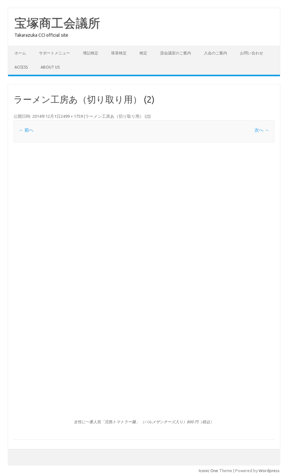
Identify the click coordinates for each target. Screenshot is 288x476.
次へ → (261, 130)
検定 (143, 53)
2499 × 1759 (72, 116)
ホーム (20, 53)
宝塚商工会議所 (57, 23)
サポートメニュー (54, 53)
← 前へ (26, 130)
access (21, 67)
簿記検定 (90, 53)
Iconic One (208, 470)
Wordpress (269, 470)
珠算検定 (119, 53)
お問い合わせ (251, 53)
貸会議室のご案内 (175, 53)
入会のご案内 (215, 53)
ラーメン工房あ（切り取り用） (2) (117, 116)
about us (50, 67)
